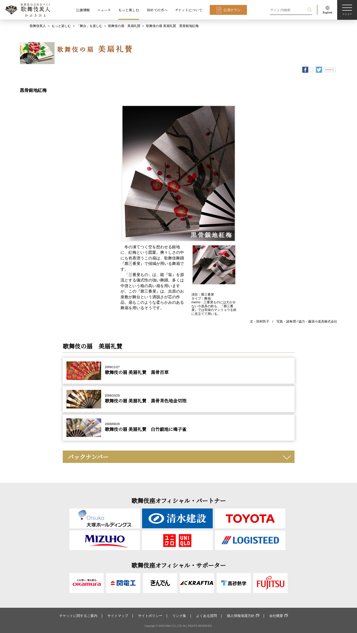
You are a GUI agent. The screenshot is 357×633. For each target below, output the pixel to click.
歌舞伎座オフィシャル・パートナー (178, 500)
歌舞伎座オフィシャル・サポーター (178, 565)
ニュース (104, 9)
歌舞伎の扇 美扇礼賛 (124, 26)
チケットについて (188, 9)
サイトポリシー (150, 616)
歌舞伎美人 (38, 26)
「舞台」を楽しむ (89, 26)
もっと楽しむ (128, 9)
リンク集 (179, 616)
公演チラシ (232, 10)
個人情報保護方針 (241, 616)
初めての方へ (157, 9)
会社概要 (276, 616)
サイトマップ (117, 616)
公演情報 (83, 9)
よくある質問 (206, 616)
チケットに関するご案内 (78, 616)
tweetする (329, 70)
